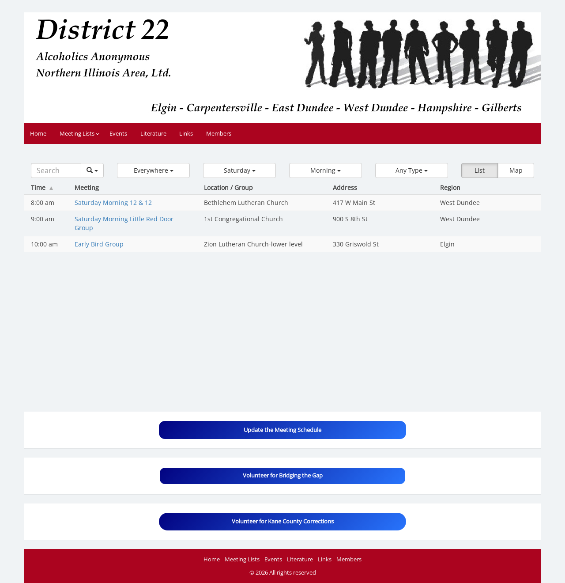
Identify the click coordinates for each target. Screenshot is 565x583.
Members (218, 133)
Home (38, 133)
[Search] (56, 170)
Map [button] (516, 170)
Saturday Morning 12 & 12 (113, 202)
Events (118, 133)
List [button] (480, 170)
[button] (153, 170)
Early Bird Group (99, 244)
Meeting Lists (77, 133)
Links (186, 133)
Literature (153, 133)
